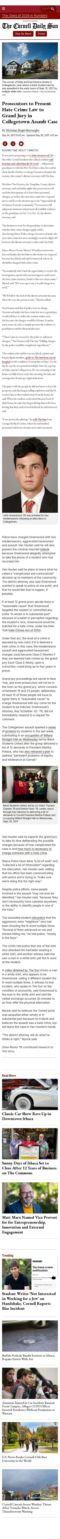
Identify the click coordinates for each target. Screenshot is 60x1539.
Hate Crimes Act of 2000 (24, 630)
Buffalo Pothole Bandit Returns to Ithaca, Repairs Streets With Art (28, 1357)
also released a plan (37, 751)
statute (44, 549)
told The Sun (39, 419)
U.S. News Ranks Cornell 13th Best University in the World (24, 1459)
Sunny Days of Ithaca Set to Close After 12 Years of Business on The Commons (29, 1167)
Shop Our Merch (23, 33)
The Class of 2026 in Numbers (24, 15)
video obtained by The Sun (22, 970)
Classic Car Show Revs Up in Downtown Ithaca (26, 1116)
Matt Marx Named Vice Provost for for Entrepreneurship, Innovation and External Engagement (29, 1225)
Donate (41, 33)
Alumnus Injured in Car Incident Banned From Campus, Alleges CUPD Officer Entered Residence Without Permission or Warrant (28, 1408)
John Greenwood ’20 (42, 155)
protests (10, 731)
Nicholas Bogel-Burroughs (23, 130)
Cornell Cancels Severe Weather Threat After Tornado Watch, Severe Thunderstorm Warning (26, 1507)
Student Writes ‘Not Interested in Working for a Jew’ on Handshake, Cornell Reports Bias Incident (29, 1301)
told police (38, 917)
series (52, 727)
